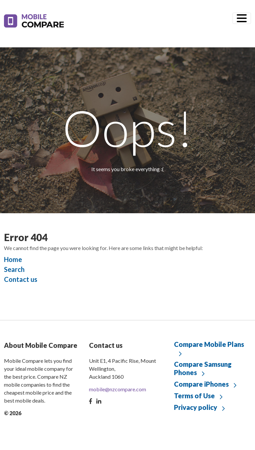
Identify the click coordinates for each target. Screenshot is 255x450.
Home (13, 259)
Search (14, 269)
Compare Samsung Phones (202, 368)
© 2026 (12, 413)
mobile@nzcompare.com (117, 389)
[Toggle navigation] (241, 18)
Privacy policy (195, 407)
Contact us (20, 279)
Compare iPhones (201, 384)
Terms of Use (194, 396)
